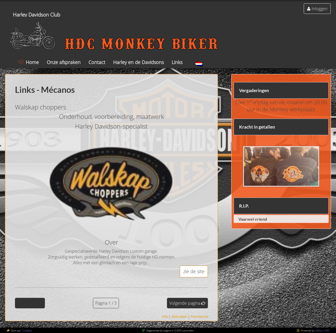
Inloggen (319, 9)
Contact (96, 62)
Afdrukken (179, 316)
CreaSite (27, 330)
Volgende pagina (184, 303)
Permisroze (199, 316)
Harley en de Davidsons (138, 62)
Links (177, 62)
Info (165, 316)
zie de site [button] (193, 271)
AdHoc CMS (322, 330)
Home (32, 62)
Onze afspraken (64, 62)
